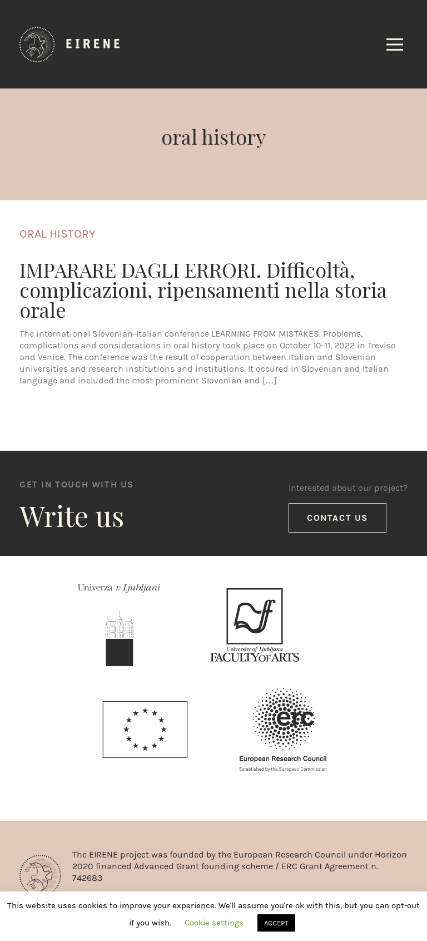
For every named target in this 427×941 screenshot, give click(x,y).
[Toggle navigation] (394, 44)
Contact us (337, 518)
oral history (57, 234)
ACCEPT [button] (276, 923)
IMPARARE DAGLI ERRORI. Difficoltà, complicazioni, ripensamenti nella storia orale (203, 289)
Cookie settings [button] (214, 923)
